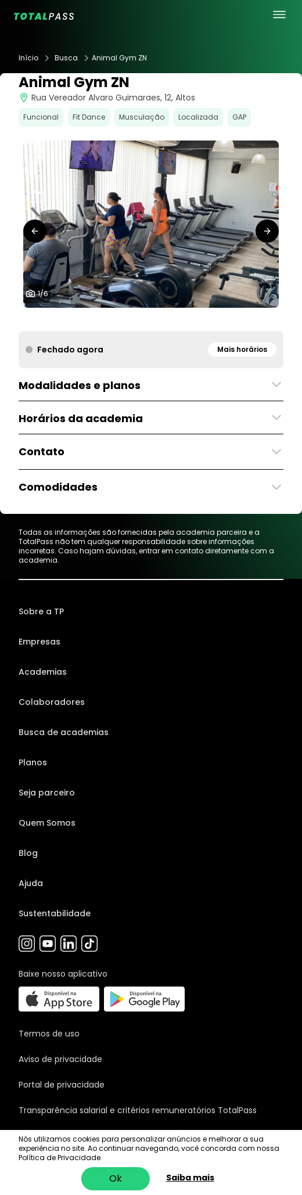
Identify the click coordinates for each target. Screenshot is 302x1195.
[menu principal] (279, 14)
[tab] (127, 319)
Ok (115, 1178)
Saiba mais (190, 1177)
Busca (66, 58)
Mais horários (242, 349)
